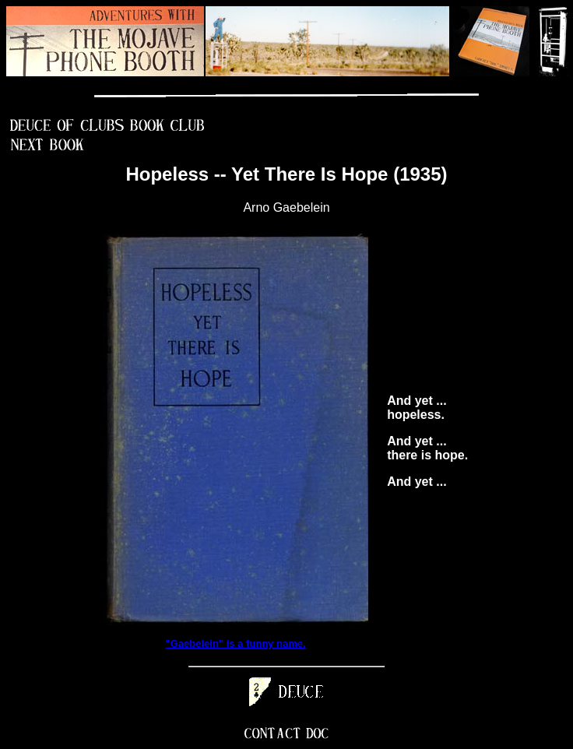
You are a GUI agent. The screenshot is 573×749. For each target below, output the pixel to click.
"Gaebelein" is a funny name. (236, 643)
